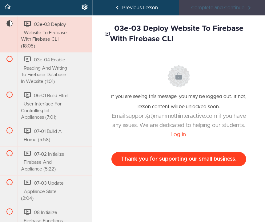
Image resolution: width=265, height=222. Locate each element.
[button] (7, 7)
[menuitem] (84, 7)
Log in (178, 135)
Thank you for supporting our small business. (179, 159)
